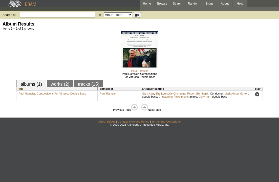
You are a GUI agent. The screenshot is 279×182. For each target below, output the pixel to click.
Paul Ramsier (139, 70)
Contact (123, 121)
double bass (149, 96)
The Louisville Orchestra (171, 93)
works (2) (60, 84)
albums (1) (31, 84)
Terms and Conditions (166, 121)
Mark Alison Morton (236, 93)
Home (147, 3)
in (100, 15)
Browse (162, 3)
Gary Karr (148, 93)
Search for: (10, 15)
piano (193, 96)
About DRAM (107, 121)
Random (193, 3)
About (225, 3)
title (21, 88)
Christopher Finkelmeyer (174, 96)
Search (177, 3)
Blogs (209, 3)
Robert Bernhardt (197, 93)
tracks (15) (88, 84)
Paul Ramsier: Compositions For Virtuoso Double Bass (139, 75)
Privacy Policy (139, 121)
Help (240, 3)
